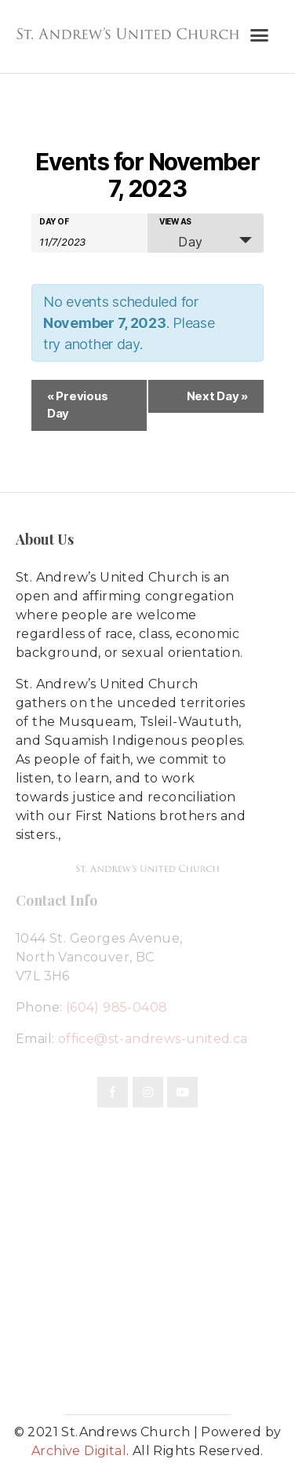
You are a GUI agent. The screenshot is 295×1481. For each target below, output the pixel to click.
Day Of (53, 221)
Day (181, 242)
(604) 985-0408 (117, 1007)
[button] (259, 35)
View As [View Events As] (175, 221)
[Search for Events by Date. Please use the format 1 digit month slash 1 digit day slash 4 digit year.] (78, 240)
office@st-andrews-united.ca (153, 1038)
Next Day (217, 395)
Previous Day (77, 404)
